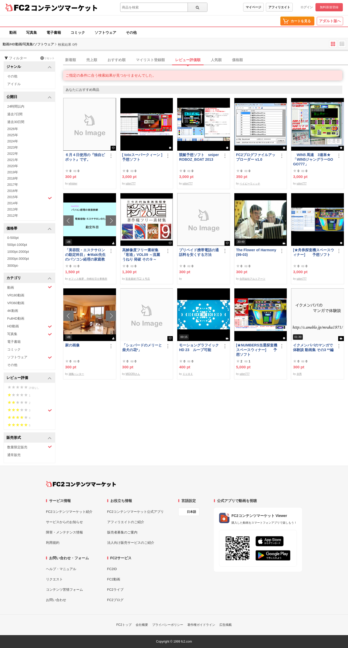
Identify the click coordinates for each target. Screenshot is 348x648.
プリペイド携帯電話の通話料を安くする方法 (199, 252)
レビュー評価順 (187, 60)
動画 (13, 32)
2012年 (12, 215)
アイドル (14, 84)
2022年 (12, 154)
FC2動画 (113, 579)
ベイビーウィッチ (249, 183)
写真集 (31, 32)
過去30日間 (15, 122)
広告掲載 (225, 625)
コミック (78, 32)
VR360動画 (15, 303)
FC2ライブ (115, 590)
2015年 (29, 197)
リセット (47, 58)
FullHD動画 (15, 318)
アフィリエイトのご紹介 (125, 522)
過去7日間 (14, 114)
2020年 (12, 166)
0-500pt (13, 238)
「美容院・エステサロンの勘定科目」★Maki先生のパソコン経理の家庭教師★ (85, 255)
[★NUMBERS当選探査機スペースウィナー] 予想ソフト (256, 350)
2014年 (12, 203)
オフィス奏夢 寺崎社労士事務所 (87, 278)
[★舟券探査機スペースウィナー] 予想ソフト (313, 252)
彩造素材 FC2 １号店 (138, 278)
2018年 (12, 178)
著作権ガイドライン (201, 625)
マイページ (253, 7)
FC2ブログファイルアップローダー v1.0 (255, 157)
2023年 (12, 147)
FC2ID (112, 569)
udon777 (131, 183)
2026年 (12, 129)
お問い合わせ (56, 600)
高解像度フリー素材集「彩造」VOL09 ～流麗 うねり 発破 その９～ (141, 254)
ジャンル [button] (29, 66)
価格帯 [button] (29, 228)
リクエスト (54, 579)
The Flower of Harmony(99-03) (256, 252)
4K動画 (12, 311)
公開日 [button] (29, 97)
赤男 (299, 373)
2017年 (12, 185)
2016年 (12, 191)
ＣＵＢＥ (188, 373)
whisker (72, 183)
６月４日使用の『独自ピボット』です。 (85, 157)
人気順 (216, 60)
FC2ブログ (115, 600)
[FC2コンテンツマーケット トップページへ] (81, 484)
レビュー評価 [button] (29, 378)
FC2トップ (124, 625)
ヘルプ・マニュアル (61, 569)
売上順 (91, 60)
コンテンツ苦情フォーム (64, 590)
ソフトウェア (105, 32)
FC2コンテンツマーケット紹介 (69, 512)
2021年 (12, 160)
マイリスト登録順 (150, 60)
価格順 (237, 60)
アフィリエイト (279, 7)
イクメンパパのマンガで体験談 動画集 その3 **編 (313, 347)
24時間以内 (15, 106)
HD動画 (29, 326)
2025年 (12, 135)
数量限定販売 (29, 447)
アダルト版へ (330, 21)
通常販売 (14, 455)
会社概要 (142, 625)
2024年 (12, 141)
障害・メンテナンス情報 (64, 532)
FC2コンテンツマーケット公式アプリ (135, 512)
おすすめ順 (116, 60)
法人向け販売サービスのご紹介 (130, 543)
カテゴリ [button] (29, 278)
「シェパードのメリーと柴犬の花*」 (142, 347)
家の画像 (72, 345)
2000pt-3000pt (18, 259)
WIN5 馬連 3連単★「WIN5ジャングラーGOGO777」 (313, 159)
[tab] (205, 60)
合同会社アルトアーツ (252, 278)
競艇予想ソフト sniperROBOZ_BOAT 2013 (199, 157)
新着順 (70, 60)
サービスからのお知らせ (64, 522)
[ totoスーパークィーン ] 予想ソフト (142, 157)
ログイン (306, 7)
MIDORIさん (133, 373)
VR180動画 (15, 295)
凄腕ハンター (76, 373)
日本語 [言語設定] (191, 512)
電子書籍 (54, 32)
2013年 (12, 209)
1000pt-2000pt (18, 252)
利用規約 (52, 543)
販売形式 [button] (29, 437)
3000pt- (13, 266)
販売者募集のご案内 (122, 532)
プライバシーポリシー (167, 625)
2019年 (12, 172)
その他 (131, 32)
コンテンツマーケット (64, 8)
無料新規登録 (329, 7)
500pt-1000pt (17, 245)
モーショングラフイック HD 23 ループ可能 (199, 347)
